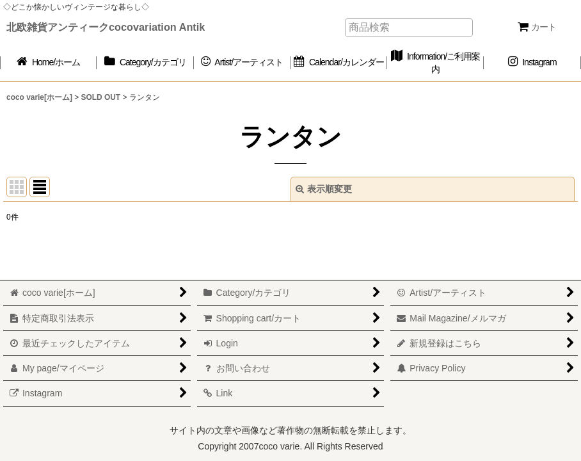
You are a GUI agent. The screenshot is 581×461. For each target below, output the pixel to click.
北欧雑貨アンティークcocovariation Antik (105, 27)
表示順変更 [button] (324, 189)
